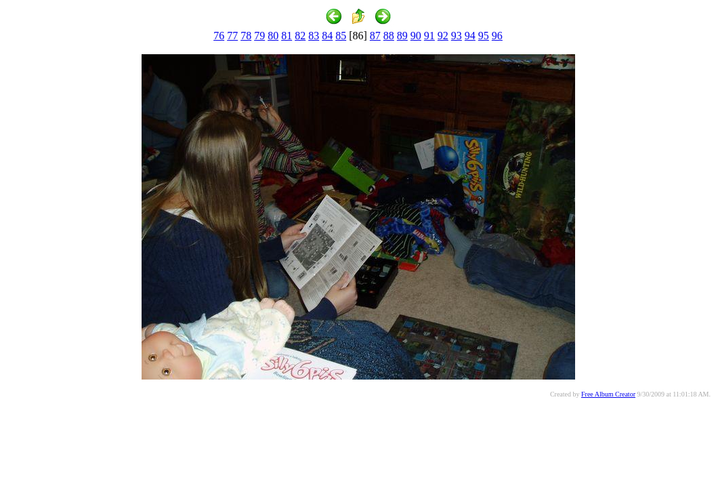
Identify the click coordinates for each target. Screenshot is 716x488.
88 (388, 35)
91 (429, 35)
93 (456, 35)
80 (273, 35)
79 (259, 35)
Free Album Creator (608, 394)
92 (443, 35)
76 (218, 35)
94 (470, 35)
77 (232, 35)
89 (402, 35)
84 (327, 35)
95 (483, 35)
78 (245, 35)
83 (313, 35)
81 (286, 35)
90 (415, 35)
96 (497, 35)
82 (300, 35)
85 (340, 35)
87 (375, 35)
